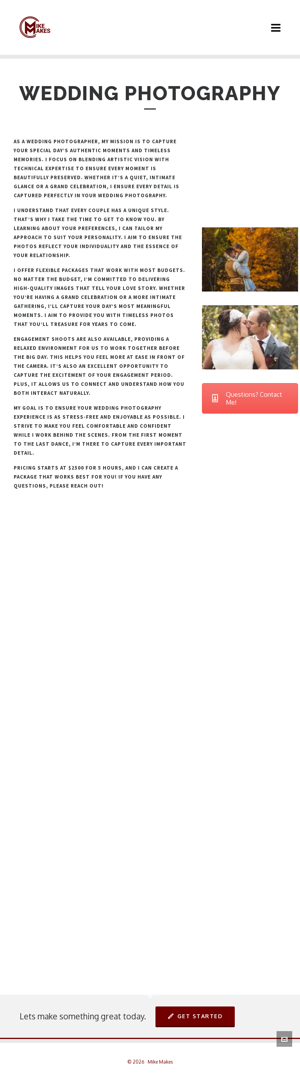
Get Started (195, 1016)
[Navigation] (275, 27)
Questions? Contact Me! (247, 398)
